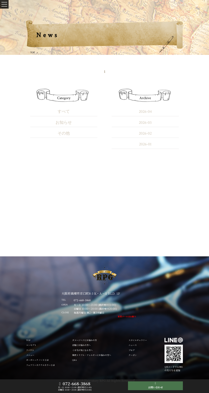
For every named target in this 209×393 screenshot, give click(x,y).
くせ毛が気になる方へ (82, 350)
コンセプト (31, 345)
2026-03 (145, 122)
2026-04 (145, 111)
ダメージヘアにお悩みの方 (84, 340)
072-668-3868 (76, 383)
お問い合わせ (155, 387)
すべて (64, 111)
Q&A (74, 359)
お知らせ (64, 122)
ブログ (132, 350)
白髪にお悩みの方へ (81, 345)
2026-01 (145, 144)
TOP (32, 52)
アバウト (30, 350)
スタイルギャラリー (138, 340)
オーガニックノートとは (37, 359)
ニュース (133, 345)
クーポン (133, 354)
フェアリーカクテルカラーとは (40, 364)
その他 (64, 133)
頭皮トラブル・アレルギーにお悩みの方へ (91, 354)
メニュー (30, 354)
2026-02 (145, 133)
